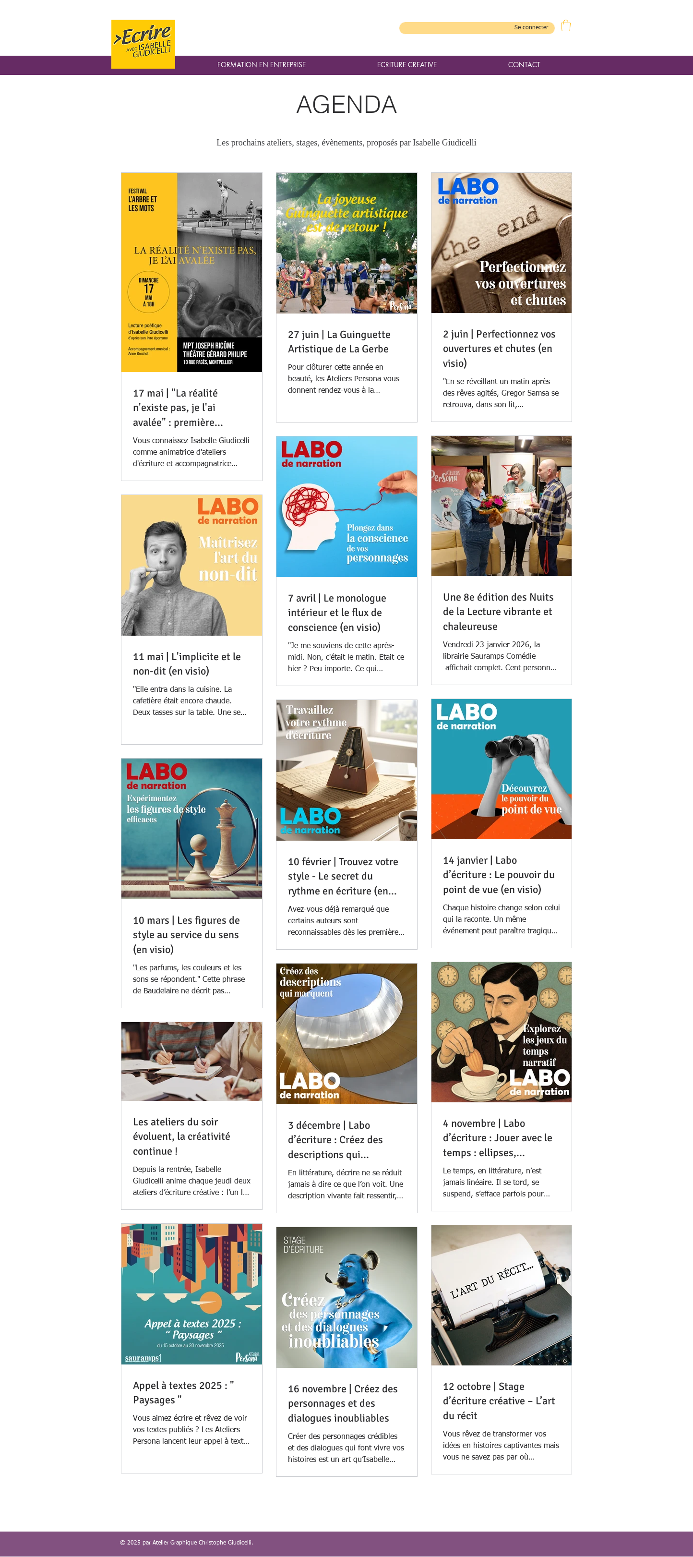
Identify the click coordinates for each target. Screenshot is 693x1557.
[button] (566, 25)
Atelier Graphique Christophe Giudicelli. (203, 1543)
